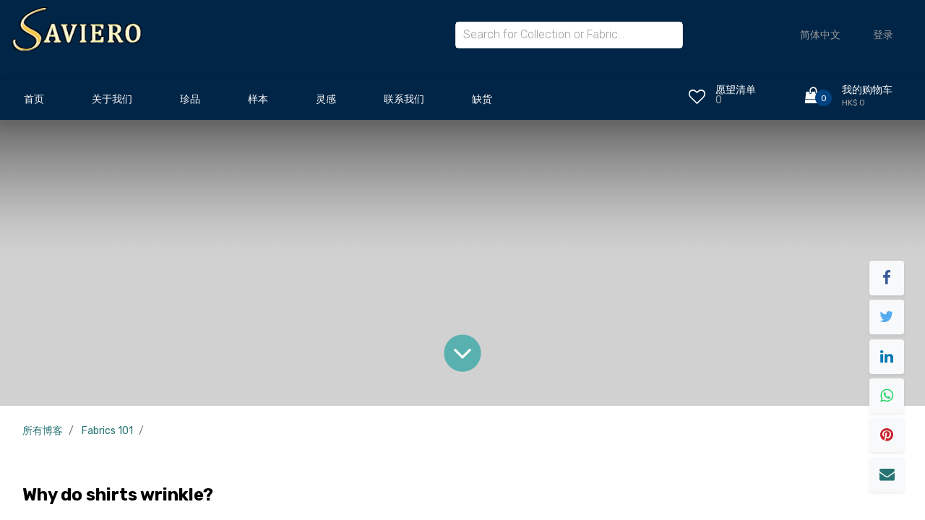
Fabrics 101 (107, 431)
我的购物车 (867, 90)
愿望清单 (735, 90)
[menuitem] (34, 103)
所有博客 (42, 431)
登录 (883, 35)
